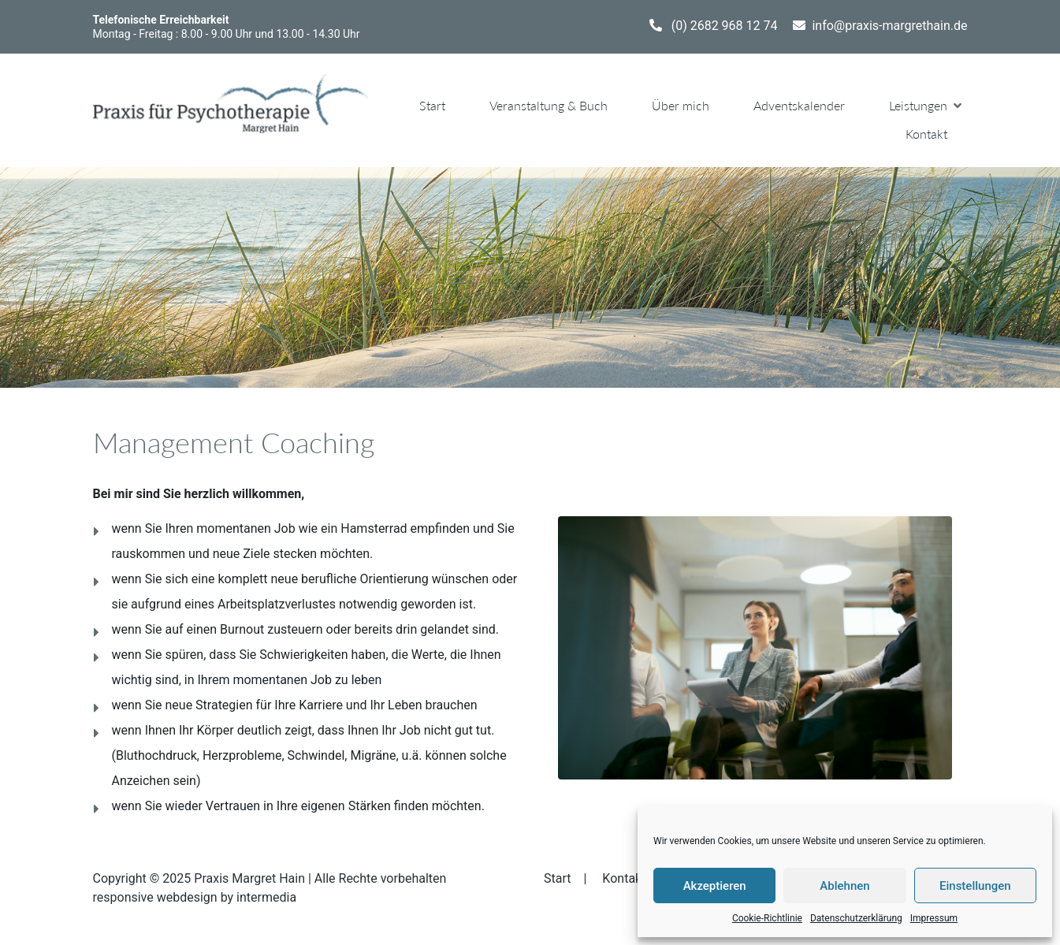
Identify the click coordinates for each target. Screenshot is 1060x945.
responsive (123, 897)
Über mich (680, 105)
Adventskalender (799, 105)
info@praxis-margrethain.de (889, 25)
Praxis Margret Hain (249, 878)
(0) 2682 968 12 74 (724, 25)
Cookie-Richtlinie (767, 918)
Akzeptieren (714, 886)
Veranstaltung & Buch (548, 105)
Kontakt (926, 133)
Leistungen (918, 105)
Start (432, 105)
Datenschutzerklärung (856, 918)
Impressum (934, 918)
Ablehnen (844, 886)
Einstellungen (975, 886)
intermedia (266, 897)
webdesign (187, 897)
